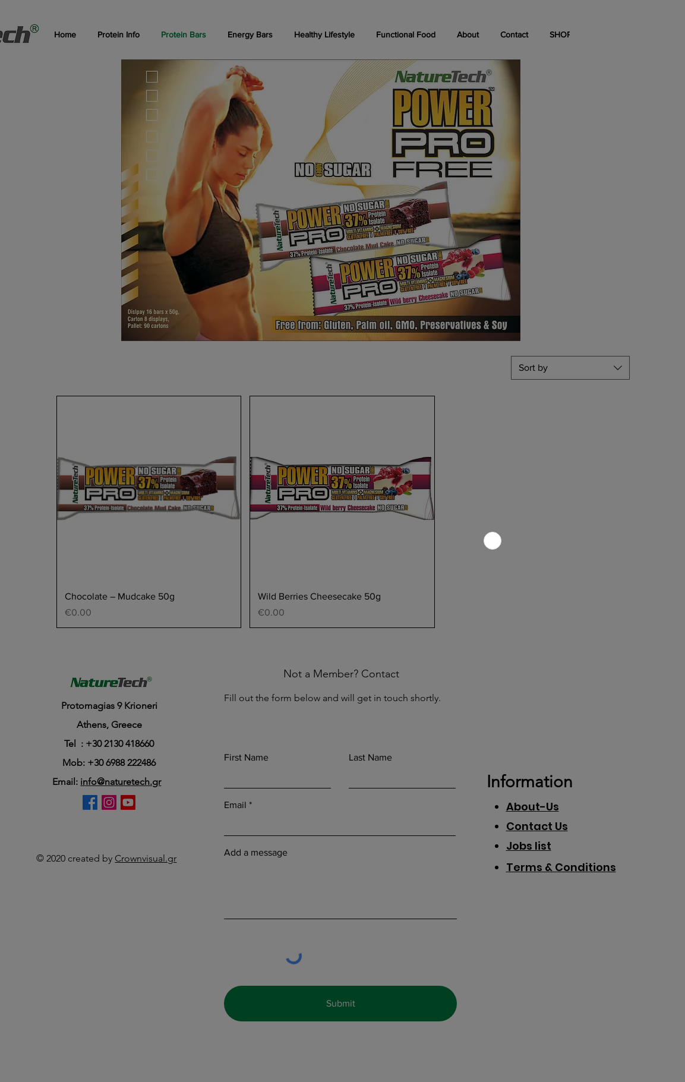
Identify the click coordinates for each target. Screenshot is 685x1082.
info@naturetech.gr (120, 781)
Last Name (370, 757)
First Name (246, 757)
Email (235, 805)
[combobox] (570, 368)
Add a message (256, 852)
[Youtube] (128, 802)
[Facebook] (90, 802)
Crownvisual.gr (145, 858)
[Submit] (340, 1003)
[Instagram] (109, 802)
